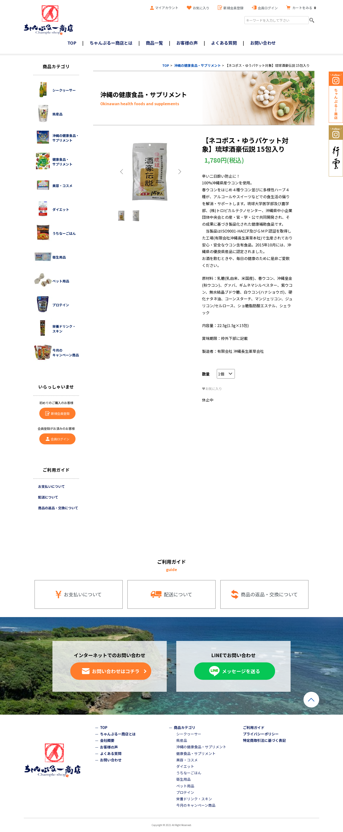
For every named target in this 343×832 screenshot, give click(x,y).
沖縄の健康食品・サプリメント (197, 65)
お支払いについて (51, 486)
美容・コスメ (187, 759)
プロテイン (185, 792)
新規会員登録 (233, 7)
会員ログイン (268, 7)
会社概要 (107, 740)
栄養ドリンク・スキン (194, 798)
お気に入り (201, 7)
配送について (48, 497)
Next (179, 171)
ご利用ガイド (253, 727)
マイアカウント (166, 7)
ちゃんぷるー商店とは (111, 43)
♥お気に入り (212, 388)
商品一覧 (154, 43)
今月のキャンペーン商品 (195, 805)
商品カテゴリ (184, 727)
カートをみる (304, 7)
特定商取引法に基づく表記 (264, 740)
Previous (122, 171)
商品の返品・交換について (58, 507)
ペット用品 (185, 785)
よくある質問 (224, 43)
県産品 (181, 740)
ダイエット (185, 766)
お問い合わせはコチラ (116, 671)
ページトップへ (311, 699)
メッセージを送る (241, 671)
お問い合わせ (263, 43)
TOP (71, 43)
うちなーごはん (188, 772)
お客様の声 (187, 43)
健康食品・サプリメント (196, 753)
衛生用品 (183, 779)
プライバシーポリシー (261, 733)
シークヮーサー (188, 733)
